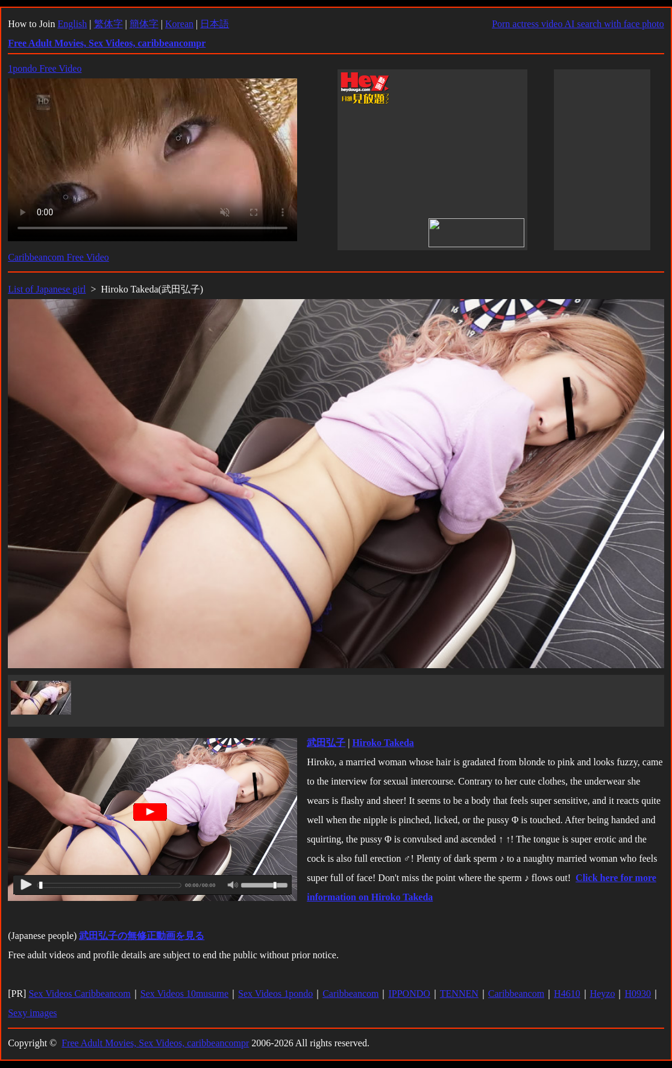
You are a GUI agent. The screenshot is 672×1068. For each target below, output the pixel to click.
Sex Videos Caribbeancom (79, 993)
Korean (179, 24)
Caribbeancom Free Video (58, 257)
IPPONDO (409, 993)
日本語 (214, 24)
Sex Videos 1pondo (275, 993)
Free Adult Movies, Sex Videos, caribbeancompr (155, 1043)
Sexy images (32, 1013)
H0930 (637, 993)
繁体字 (108, 24)
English (72, 24)
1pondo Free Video (44, 68)
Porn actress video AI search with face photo (578, 24)
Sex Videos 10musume (184, 993)
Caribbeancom (350, 993)
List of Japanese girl (47, 289)
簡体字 (144, 24)
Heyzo (602, 993)
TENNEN (459, 993)
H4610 (567, 993)
